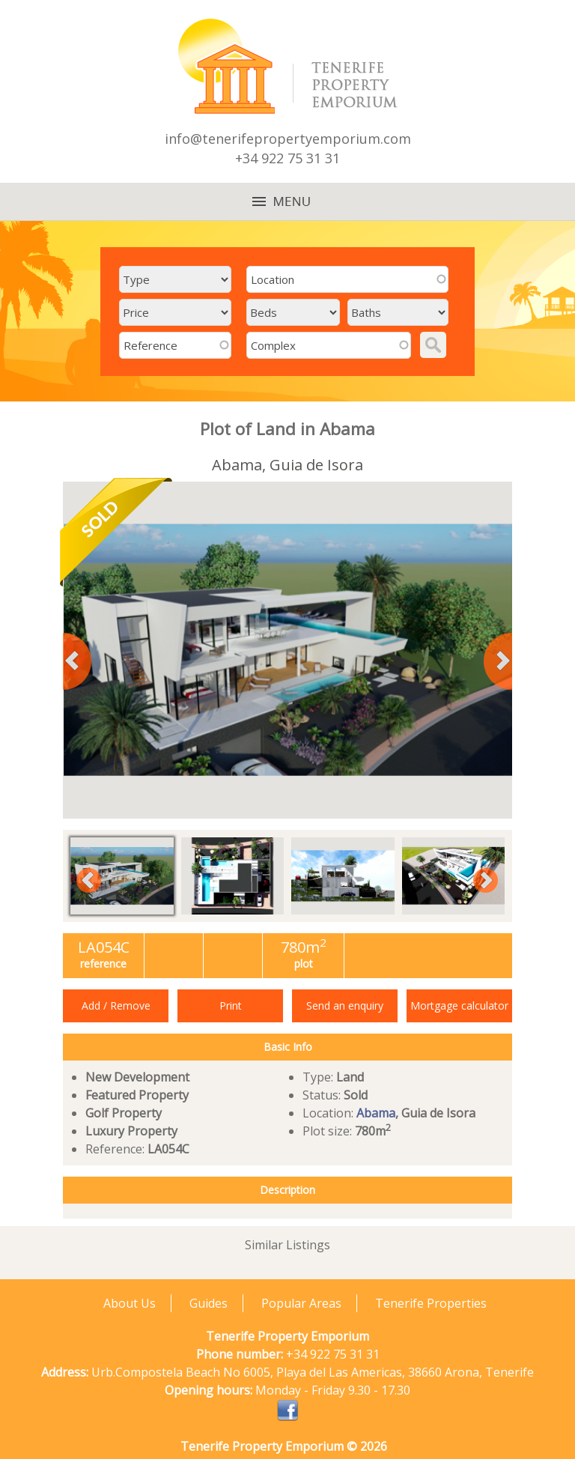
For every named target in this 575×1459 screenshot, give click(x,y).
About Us (129, 1303)
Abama (375, 1113)
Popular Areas (301, 1303)
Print (230, 1005)
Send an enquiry (344, 1005)
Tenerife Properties (431, 1303)
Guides (208, 1303)
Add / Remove (116, 1005)
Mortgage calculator (459, 1005)
